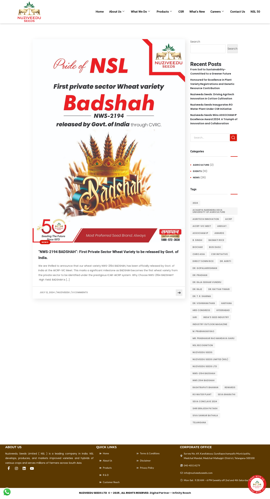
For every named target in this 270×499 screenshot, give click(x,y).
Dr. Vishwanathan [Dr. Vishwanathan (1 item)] (204, 303)
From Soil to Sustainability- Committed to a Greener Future (210, 71)
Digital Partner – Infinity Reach (170, 494)
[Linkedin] (24, 468)
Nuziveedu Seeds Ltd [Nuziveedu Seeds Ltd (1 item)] (205, 366)
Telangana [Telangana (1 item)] (199, 422)
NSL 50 (255, 11)
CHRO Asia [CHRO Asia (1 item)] (199, 254)
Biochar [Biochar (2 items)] (198, 247)
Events (197, 171)
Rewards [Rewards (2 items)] (230, 387)
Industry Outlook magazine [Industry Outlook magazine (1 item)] (210, 324)
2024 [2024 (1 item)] (195, 202)
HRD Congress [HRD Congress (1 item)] (201, 310)
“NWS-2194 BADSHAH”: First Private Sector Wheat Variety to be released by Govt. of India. (106, 255)
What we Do (139, 12)
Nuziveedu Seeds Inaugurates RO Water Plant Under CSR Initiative (211, 107)
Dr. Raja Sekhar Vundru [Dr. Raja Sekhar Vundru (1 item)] (207, 282)
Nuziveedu (63, 293)
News (45, 242)
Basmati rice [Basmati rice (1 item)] (216, 240)
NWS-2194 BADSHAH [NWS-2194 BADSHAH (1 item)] (204, 373)
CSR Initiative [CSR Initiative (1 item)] (219, 254)
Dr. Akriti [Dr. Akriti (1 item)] (225, 261)
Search (195, 42)
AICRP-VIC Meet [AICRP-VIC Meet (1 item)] (202, 226)
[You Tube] (32, 468)
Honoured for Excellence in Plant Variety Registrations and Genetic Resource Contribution (212, 84)
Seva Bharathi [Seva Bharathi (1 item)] (226, 394)
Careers (216, 12)
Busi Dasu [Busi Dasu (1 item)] (215, 247)
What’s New (196, 11)
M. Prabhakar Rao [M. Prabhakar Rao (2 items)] (203, 331)
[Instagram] (16, 468)
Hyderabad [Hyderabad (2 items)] (223, 310)
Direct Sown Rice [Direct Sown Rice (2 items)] (203, 261)
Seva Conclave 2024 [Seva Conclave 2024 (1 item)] (205, 401)
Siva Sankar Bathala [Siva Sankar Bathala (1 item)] (205, 415)
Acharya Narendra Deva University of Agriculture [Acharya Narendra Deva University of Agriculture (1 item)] (209, 211)
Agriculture (201, 165)
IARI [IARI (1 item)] (195, 317)
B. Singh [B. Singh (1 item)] (197, 240)
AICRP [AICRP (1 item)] (228, 219)
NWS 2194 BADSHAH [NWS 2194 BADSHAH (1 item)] (203, 380)
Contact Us (237, 11)
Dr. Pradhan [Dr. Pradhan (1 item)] (200, 275)
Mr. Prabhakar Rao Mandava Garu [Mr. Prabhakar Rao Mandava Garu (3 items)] (213, 338)
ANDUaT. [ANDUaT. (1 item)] (222, 226)
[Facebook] (8, 468)
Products (163, 12)
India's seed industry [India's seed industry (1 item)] (216, 317)
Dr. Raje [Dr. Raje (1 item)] (197, 289)
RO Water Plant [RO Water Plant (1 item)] (202, 394)
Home (98, 11)
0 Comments (81, 293)
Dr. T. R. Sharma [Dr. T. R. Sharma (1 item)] (202, 296)
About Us (115, 12)
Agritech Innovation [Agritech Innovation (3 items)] (206, 219)
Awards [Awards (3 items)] (219, 233)
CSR (180, 11)
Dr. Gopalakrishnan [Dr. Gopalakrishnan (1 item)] (205, 268)
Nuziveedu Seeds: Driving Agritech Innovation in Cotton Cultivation (212, 96)
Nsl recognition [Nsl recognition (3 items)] (203, 345)
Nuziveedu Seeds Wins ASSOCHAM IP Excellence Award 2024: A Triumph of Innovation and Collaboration (213, 119)
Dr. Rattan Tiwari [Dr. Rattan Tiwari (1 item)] (219, 289)
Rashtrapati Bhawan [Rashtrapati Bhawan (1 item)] (205, 387)
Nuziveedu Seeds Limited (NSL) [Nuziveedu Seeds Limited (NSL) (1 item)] (210, 359)
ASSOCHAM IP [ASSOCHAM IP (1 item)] (200, 233)
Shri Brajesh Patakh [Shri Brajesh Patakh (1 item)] (205, 408)
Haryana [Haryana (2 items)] (226, 303)
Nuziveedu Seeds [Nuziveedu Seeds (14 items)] (202, 352)
